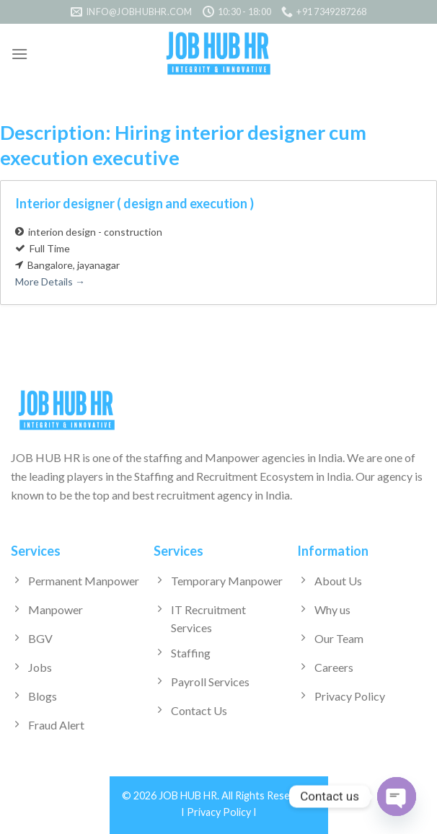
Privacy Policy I (222, 812)
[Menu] (19, 53)
